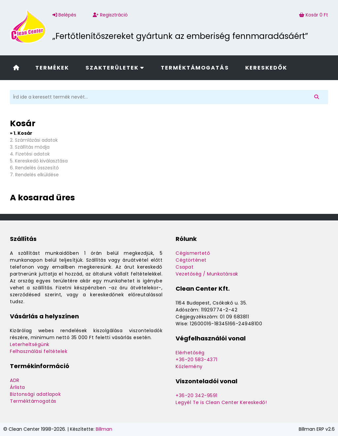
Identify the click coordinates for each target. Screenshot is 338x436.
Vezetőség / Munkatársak (207, 274)
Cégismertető (193, 253)
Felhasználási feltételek (38, 351)
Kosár (313, 15)
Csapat (184, 267)
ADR (14, 380)
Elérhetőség (190, 352)
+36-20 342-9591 (197, 395)
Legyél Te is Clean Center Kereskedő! (221, 402)
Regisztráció (110, 15)
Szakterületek (115, 68)
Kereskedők (266, 68)
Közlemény (189, 366)
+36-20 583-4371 (197, 359)
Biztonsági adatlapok (35, 394)
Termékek (52, 68)
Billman (104, 429)
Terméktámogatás (195, 68)
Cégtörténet (191, 260)
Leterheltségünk (30, 344)
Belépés (64, 15)
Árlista (17, 387)
